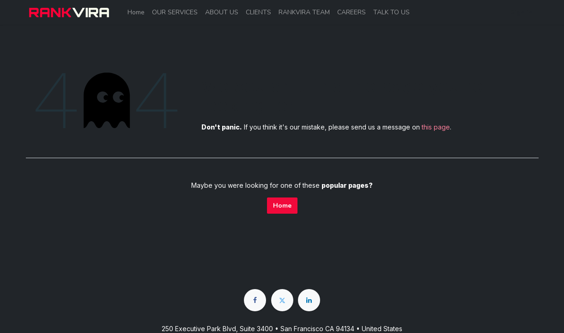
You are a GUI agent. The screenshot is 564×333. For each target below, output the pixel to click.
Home (282, 205)
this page (436, 127)
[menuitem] (136, 12)
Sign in (521, 12)
